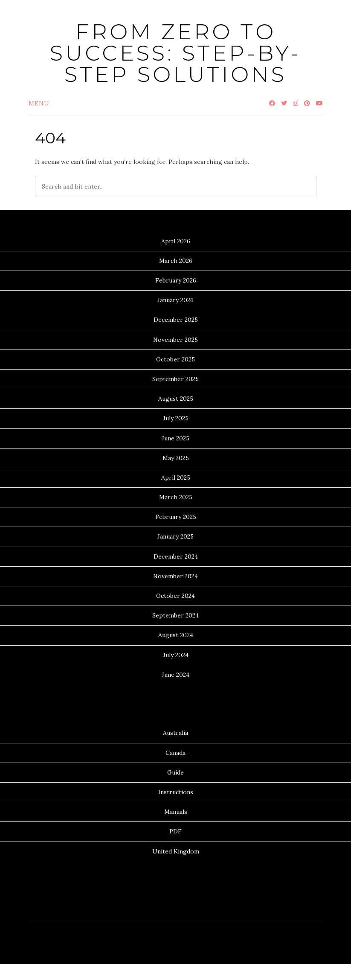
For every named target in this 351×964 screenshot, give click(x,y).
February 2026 (175, 280)
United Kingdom (175, 851)
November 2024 (175, 576)
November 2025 (175, 340)
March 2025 (175, 497)
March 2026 (175, 261)
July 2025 (176, 418)
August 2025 (175, 398)
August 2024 (175, 635)
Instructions (175, 792)
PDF (175, 831)
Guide (175, 772)
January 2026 (175, 300)
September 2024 (175, 615)
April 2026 (175, 241)
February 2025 (175, 517)
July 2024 (176, 655)
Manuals (175, 811)
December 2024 (176, 556)
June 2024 (175, 675)
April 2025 (175, 477)
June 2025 (175, 438)
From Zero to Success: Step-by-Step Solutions (175, 53)
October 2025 (175, 359)
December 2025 (176, 319)
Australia (175, 733)
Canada (175, 753)
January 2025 (175, 536)
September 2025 (175, 379)
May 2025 (175, 458)
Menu (39, 103)
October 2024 (175, 596)
